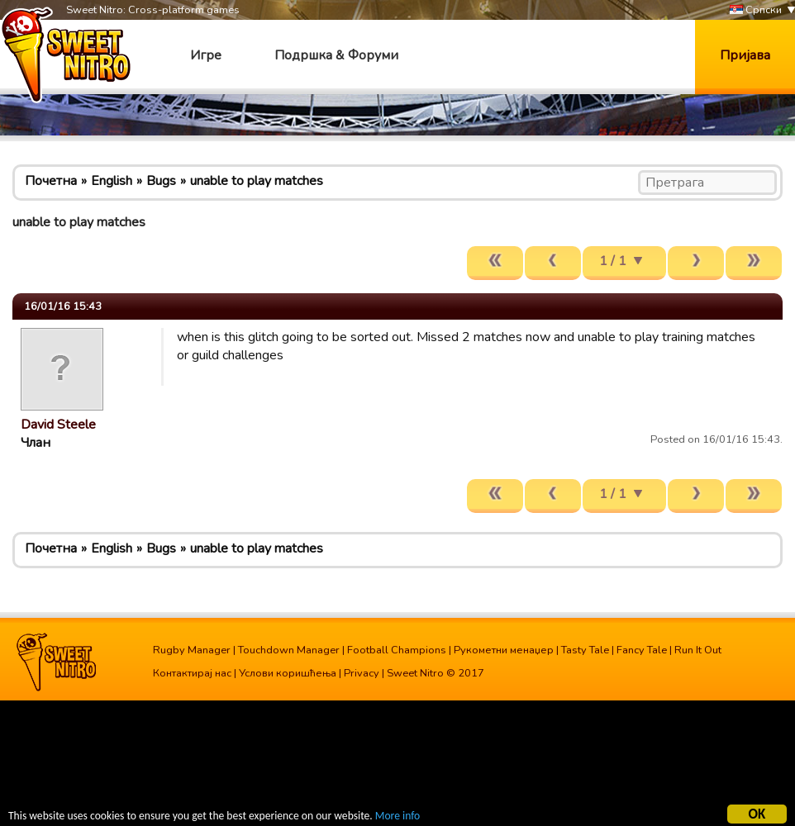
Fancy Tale (641, 650)
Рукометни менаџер (504, 650)
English (111, 181)
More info (397, 818)
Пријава (745, 55)
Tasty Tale (585, 650)
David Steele (58, 424)
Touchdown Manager (289, 650)
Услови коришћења (287, 673)
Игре (205, 55)
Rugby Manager (192, 650)
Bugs (161, 181)
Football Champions (396, 650)
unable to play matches (256, 181)
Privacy (361, 673)
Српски (756, 10)
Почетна (51, 181)
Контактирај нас (192, 673)
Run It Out (697, 650)
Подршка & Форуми (336, 55)
